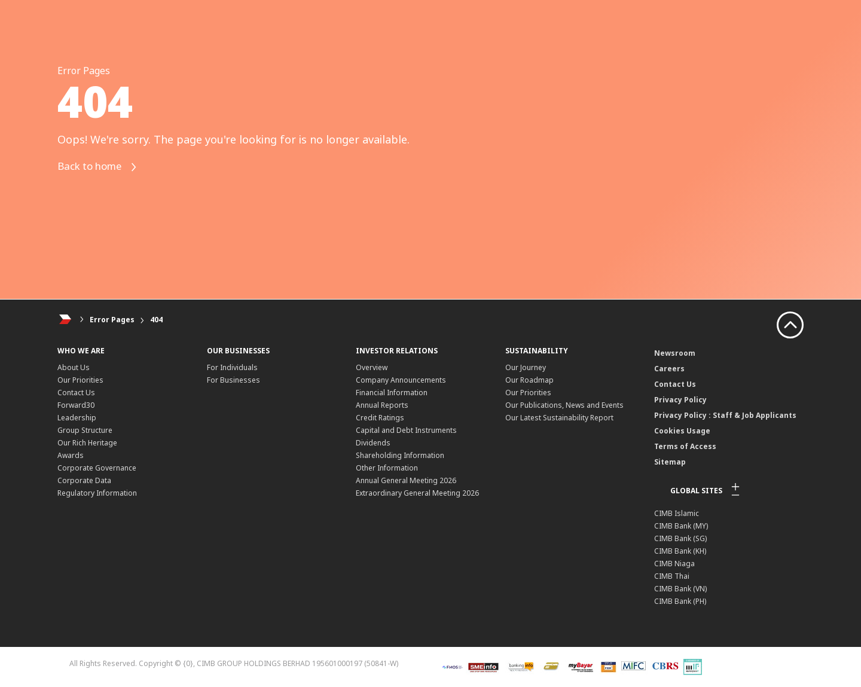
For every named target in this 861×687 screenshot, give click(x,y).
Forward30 (75, 405)
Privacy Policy (680, 400)
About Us (73, 367)
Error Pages (112, 320)
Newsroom (674, 353)
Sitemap (670, 462)
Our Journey (525, 367)
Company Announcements (401, 380)
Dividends (373, 443)
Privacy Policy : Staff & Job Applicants (725, 415)
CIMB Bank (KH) (680, 551)
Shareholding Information (400, 455)
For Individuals (232, 367)
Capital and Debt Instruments (406, 430)
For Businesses (233, 380)
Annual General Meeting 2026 (406, 480)
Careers (669, 369)
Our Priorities (80, 380)
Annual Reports (382, 405)
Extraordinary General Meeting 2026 (417, 493)
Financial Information (392, 392)
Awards (70, 455)
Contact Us (76, 392)
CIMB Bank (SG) (680, 538)
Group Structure (84, 430)
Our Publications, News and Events (564, 405)
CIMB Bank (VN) (680, 589)
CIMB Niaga (674, 563)
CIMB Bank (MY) (681, 526)
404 (156, 320)
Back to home (101, 167)
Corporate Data (84, 480)
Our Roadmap (529, 380)
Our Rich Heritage (87, 443)
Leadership (76, 418)
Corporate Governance (96, 468)
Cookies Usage (682, 431)
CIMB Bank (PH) (680, 601)
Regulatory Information (97, 493)
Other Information (387, 468)
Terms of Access (685, 446)
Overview (371, 367)
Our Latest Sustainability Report (559, 418)
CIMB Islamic (676, 513)
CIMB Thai (671, 576)
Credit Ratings (380, 418)
